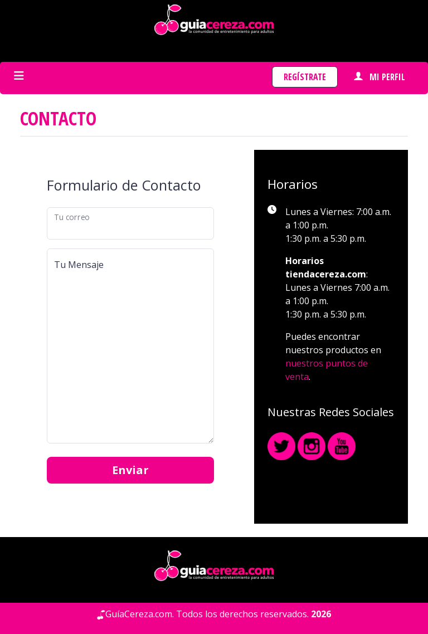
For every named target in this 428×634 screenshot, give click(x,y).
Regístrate (305, 77)
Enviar (130, 469)
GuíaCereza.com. (139, 614)
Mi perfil (379, 77)
